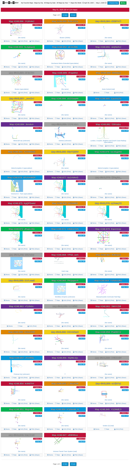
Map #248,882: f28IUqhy (108, 124)
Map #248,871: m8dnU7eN (65, 229)
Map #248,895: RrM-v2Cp (65, 21)
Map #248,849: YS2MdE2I (108, 409)
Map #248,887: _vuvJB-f (21, 98)
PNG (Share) (34, 41)
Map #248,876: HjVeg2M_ (108, 177)
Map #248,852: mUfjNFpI (108, 383)
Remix (7, 41)
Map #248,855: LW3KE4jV (108, 358)
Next (65, 15)
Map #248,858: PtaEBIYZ (108, 332)
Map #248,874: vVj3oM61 (65, 203)
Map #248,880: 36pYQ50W (65, 152)
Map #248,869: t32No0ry (21, 255)
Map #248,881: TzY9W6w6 (21, 152)
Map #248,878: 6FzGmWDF (22, 177)
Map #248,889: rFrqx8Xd (65, 73)
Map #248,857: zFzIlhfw (21, 358)
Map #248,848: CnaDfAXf (22, 435)
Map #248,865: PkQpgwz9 (65, 280)
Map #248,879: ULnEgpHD (108, 152)
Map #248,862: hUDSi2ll (65, 306)
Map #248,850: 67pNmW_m (65, 409)
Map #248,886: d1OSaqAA (65, 98)
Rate (14, 41)
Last (73, 15)
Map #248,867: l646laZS (108, 255)
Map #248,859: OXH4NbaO (65, 332)
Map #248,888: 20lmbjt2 (108, 73)
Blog (123, 3)
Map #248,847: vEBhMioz (65, 435)
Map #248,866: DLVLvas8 (22, 280)
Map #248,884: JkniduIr (22, 124)
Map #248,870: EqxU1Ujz (108, 229)
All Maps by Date (50, 3)
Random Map (113, 3)
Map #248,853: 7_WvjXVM (64, 383)
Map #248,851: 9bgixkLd (21, 409)
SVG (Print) (22, 41)
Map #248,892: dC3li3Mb (65, 47)
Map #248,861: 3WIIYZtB (108, 306)
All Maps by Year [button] (62, 3)
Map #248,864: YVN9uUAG (108, 280)
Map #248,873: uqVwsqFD (108, 203)
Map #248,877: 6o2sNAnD (65, 177)
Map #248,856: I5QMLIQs (65, 358)
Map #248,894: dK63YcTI (108, 21)
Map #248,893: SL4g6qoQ (21, 47)
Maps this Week (76, 3)
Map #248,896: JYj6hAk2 (21, 21)
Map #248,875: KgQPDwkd (21, 203)
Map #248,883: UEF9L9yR (65, 124)
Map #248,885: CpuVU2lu (108, 98)
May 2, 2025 (101, 3)
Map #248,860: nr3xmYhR (21, 332)
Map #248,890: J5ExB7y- (21, 73)
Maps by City (38, 3)
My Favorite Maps (27, 3)
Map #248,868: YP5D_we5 (65, 255)
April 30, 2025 (88, 3)
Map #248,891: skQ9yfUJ (108, 47)
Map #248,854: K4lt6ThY (21, 383)
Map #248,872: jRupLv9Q (22, 229)
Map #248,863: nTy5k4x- (21, 306)
